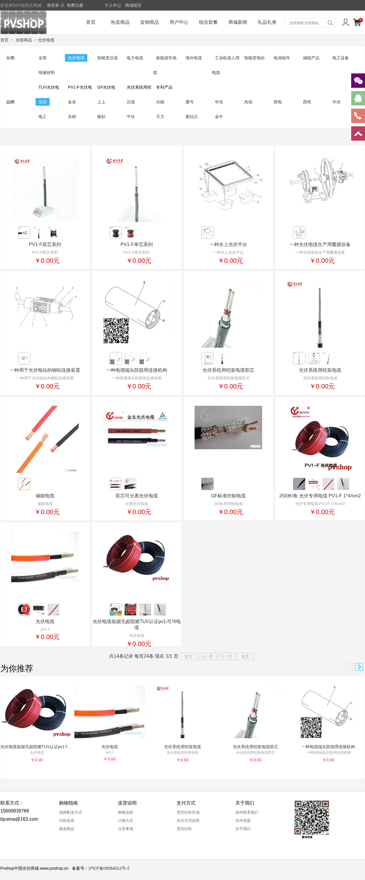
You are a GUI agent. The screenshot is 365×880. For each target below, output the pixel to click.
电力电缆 (135, 57)
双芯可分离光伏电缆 (136, 495)
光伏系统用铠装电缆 (320, 370)
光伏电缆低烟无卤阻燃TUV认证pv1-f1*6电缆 (40, 746)
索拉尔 (191, 116)
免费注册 (75, 5)
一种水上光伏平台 (228, 244)
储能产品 (311, 57)
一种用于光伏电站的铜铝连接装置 (45, 370)
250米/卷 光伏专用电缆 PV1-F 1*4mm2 (320, 495)
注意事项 (125, 829)
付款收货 (66, 820)
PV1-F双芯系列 (45, 244)
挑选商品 (66, 829)
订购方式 (125, 820)
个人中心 (113, 5)
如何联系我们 (246, 812)
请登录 (53, 5)
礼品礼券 (267, 22)
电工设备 (340, 57)
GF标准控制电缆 (228, 495)
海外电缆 (193, 57)
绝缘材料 (46, 72)
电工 (42, 116)
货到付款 (184, 829)
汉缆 (131, 102)
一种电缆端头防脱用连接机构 (136, 370)
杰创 (248, 102)
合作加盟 (243, 820)
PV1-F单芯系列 (136, 244)
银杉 (101, 116)
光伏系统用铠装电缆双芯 (228, 370)
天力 (160, 116)
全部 (42, 57)
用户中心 (179, 22)
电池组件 (282, 57)
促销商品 (149, 22)
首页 (91, 22)
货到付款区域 (188, 812)
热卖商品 (120, 22)
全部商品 (24, 40)
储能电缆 (45, 495)
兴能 (160, 102)
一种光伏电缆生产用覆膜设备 (320, 244)
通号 (189, 102)
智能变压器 (107, 57)
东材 (72, 116)
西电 (278, 102)
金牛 (219, 116)
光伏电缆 (46, 40)
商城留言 (133, 5)
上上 (101, 102)
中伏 (336, 102)
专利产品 (164, 87)
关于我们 (243, 829)
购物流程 (125, 812)
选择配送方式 (70, 812)
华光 (219, 102)
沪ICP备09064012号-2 (109, 868)
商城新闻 (237, 22)
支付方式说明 (188, 820)
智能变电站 (254, 57)
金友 (72, 102)
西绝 (307, 102)
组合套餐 (208, 22)
